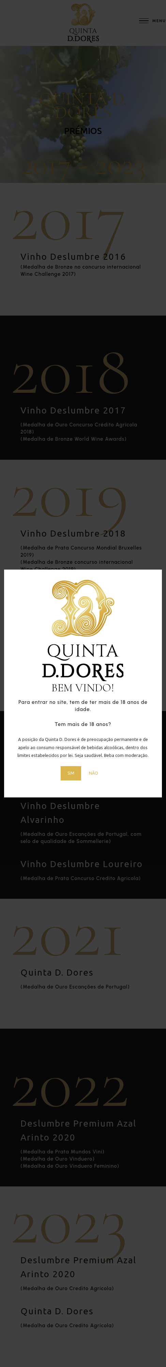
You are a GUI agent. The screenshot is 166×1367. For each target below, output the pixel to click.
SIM (70, 773)
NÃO (93, 773)
